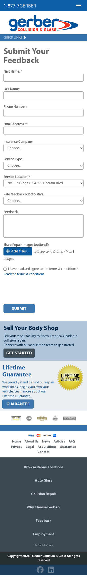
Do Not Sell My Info (44, 545)
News (46, 441)
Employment (43, 534)
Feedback (44, 521)
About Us (32, 441)
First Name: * (12, 71)
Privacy (16, 447)
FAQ (71, 441)
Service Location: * (16, 177)
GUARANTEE (18, 404)
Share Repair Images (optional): (26, 245)
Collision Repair (43, 494)
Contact (43, 452)
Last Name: (11, 89)
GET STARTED (19, 353)
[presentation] (38, 291)
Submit (19, 308)
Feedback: (10, 212)
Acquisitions (47, 447)
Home (16, 441)
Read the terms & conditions (23, 274)
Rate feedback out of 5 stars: (23, 194)
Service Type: (13, 159)
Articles (59, 441)
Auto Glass (43, 480)
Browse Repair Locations (43, 467)
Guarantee (68, 447)
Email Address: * (15, 124)
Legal (30, 447)
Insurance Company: (18, 142)
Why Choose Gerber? (43, 507)
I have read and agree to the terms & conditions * (43, 269)
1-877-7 (19, 5)
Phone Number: (14, 106)
